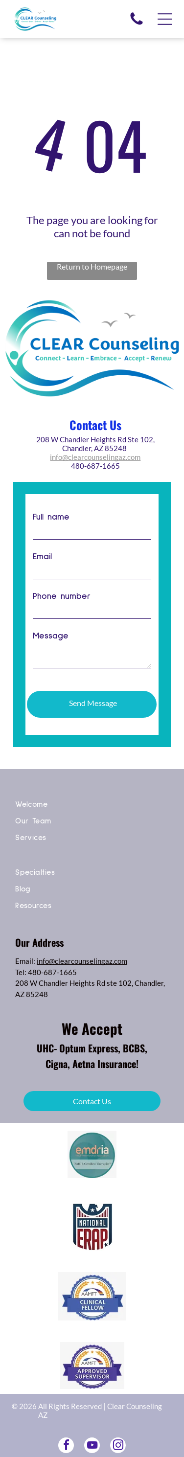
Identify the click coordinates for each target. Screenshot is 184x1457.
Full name (51, 517)
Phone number (62, 596)
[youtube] (92, 1446)
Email (42, 556)
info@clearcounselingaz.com (95, 457)
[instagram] (118, 1446)
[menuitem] (92, 807)
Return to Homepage (92, 266)
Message (51, 636)
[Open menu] (165, 19)
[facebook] (66, 1446)
